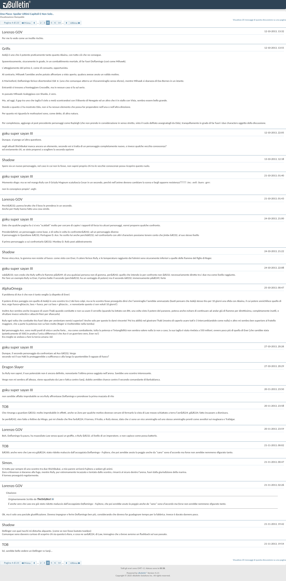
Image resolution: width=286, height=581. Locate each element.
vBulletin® (142, 573)
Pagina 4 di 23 (11, 22)
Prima (26, 22)
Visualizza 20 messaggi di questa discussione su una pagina (259, 20)
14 (59, 22)
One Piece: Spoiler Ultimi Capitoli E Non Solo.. (27, 14)
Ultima (75, 22)
